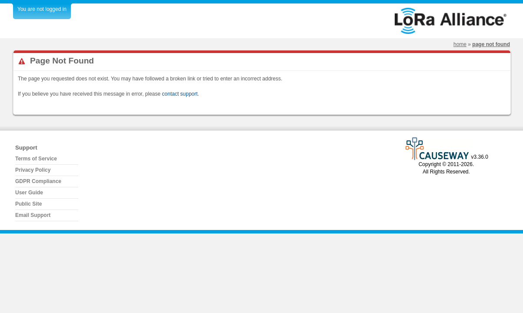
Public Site (28, 204)
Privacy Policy (32, 170)
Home (459, 44)
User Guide (29, 193)
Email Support (32, 215)
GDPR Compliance (38, 181)
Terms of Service (36, 159)
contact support (180, 94)
